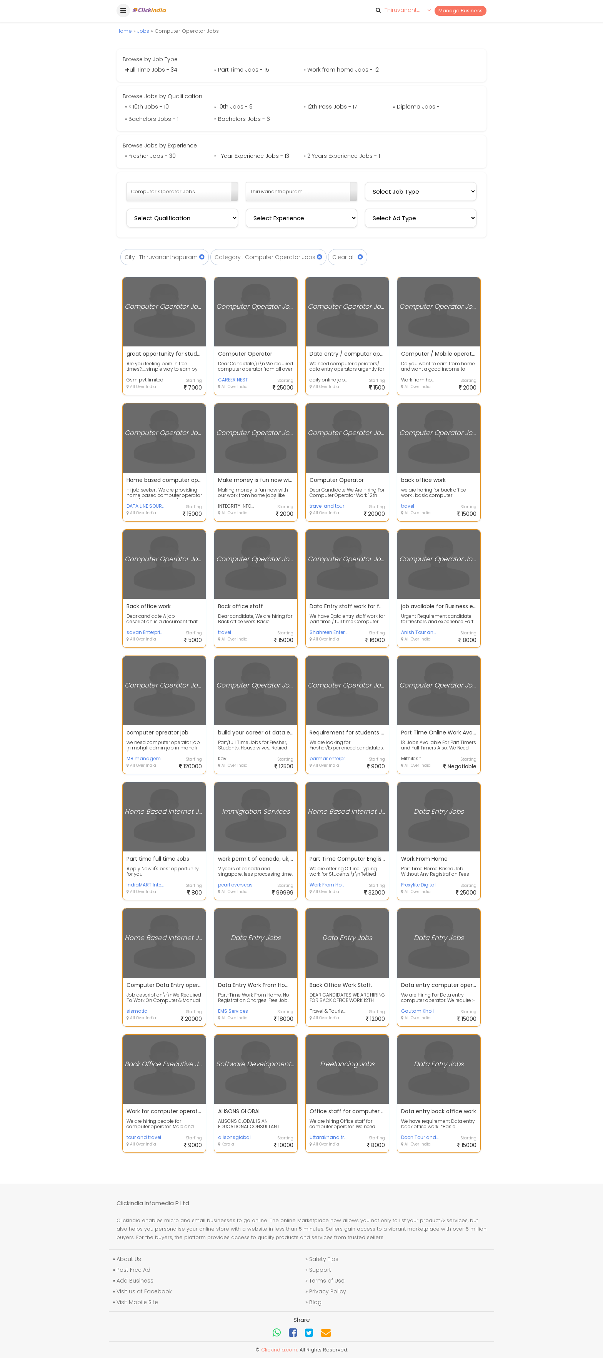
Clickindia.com (279, 1349)
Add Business (135, 1280)
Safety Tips (323, 1259)
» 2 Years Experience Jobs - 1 (341, 156)
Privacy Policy (327, 1291)
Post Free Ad (133, 1270)
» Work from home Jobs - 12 (341, 70)
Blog (315, 1302)
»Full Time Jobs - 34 (151, 70)
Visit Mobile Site (137, 1302)
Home (124, 31)
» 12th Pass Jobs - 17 (330, 106)
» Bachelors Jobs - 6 (242, 119)
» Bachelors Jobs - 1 (151, 119)
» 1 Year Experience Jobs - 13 (251, 156)
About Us (129, 1259)
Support (320, 1270)
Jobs (143, 31)
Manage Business (460, 10)
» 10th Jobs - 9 (233, 106)
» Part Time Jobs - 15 (241, 70)
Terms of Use (327, 1280)
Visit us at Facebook (144, 1291)
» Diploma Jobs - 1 (418, 106)
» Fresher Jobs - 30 (150, 156)
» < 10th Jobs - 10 (147, 106)
